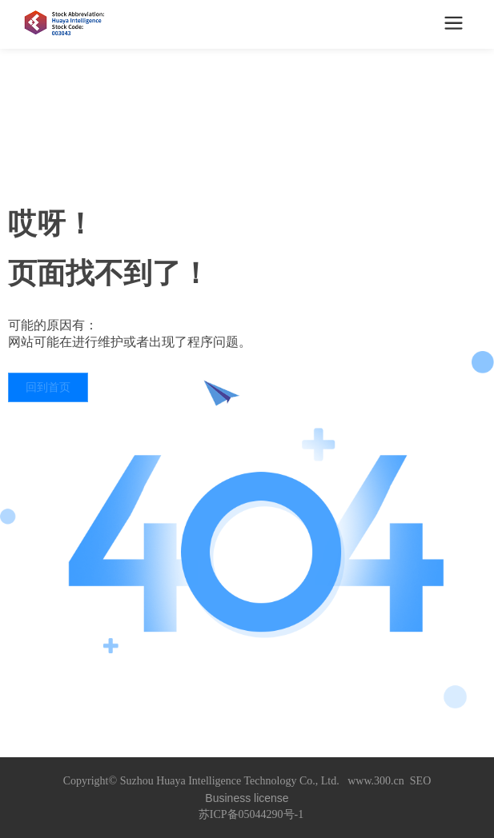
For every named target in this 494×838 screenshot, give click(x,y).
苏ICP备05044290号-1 (251, 814)
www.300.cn (375, 781)
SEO (420, 781)
